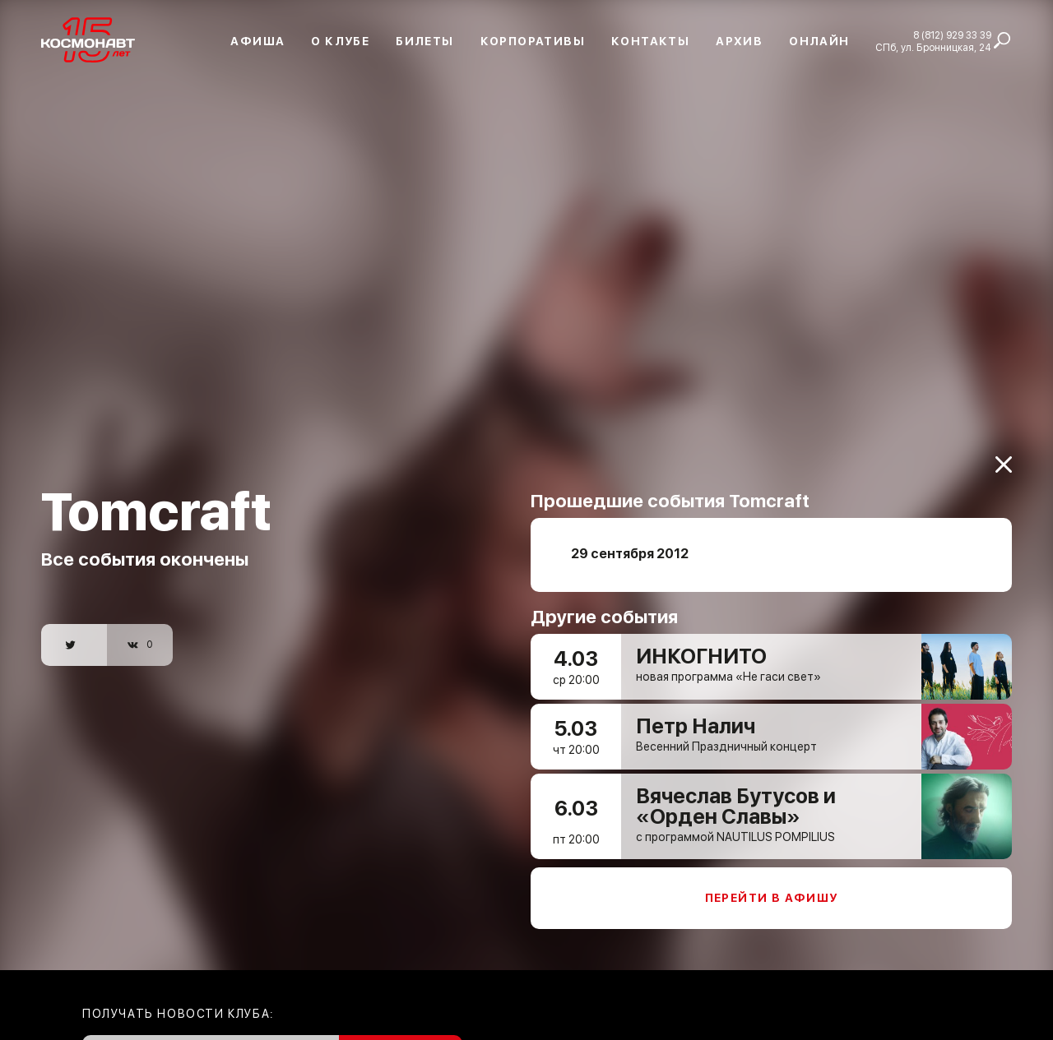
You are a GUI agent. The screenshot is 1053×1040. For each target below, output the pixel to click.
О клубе (340, 41)
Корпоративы (532, 41)
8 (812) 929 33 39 (952, 35)
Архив (739, 41)
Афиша (257, 41)
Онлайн (819, 41)
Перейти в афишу (771, 887)
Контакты (650, 41)
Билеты (424, 41)
